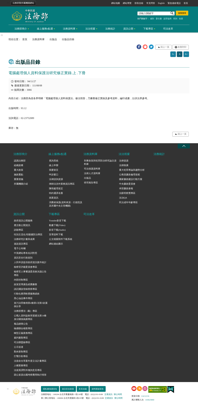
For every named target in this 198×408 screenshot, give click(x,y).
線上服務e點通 (45, 28)
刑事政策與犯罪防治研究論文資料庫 (100, 162)
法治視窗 (90, 28)
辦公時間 (118, 394)
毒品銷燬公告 (21, 324)
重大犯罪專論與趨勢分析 (132, 170)
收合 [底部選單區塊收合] (184, 146)
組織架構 (18, 165)
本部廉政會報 (126, 188)
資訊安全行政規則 (23, 257)
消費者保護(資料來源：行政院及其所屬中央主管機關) (65, 204)
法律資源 (123, 160)
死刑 (175, 18)
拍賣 (181, 18)
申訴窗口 (53, 174)
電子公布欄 (20, 248)
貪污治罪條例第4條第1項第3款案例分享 (31, 305)
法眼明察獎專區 (127, 193)
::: (8, 2)
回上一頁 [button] (165, 47)
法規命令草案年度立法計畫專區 (30, 361)
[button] (139, 46)
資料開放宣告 (98, 389)
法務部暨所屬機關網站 (23, 3)
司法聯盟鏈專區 (22, 342)
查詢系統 (53, 160)
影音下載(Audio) (57, 230)
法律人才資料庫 (92, 173)
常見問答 (150, 3)
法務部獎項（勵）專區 (25, 311)
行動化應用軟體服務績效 (26, 293)
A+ (186, 54)
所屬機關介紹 (21, 184)
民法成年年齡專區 (128, 202)
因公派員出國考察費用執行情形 (30, 375)
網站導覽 (127, 3)
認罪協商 (168, 18)
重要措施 (18, 179)
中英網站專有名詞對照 (25, 253)
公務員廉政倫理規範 (129, 174)
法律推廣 (123, 165)
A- (173, 54)
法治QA (123, 198)
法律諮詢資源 (56, 179)
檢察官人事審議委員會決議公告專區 (30, 273)
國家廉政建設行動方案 (130, 179)
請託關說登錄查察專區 (25, 289)
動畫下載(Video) (57, 225)
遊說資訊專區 (21, 244)
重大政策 (18, 170)
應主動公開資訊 (22, 225)
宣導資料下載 (56, 234)
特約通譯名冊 (56, 193)
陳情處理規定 (56, 188)
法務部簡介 (21, 28)
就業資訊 (53, 198)
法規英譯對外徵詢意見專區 (28, 370)
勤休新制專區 (21, 351)
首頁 (186, 3)
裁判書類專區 (21, 337)
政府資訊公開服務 (23, 220)
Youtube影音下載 (57, 220)
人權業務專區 (21, 365)
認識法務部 (20, 160)
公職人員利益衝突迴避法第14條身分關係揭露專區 (30, 317)
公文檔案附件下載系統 (60, 239)
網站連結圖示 (56, 244)
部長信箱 (139, 3)
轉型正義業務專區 (23, 333)
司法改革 (168, 28)
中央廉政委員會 (127, 184)
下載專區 (148, 28)
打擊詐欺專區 (21, 356)
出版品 (53, 39)
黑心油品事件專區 (23, 298)
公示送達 (18, 347)
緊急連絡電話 (174, 3)
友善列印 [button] (182, 47)
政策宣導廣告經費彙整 (25, 284)
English (161, 3)
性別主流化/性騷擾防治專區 (28, 234)
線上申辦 (53, 165)
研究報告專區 (91, 182)
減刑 (152, 18)
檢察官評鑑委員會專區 (25, 267)
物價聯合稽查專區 (23, 328)
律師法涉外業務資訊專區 (62, 184)
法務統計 (110, 28)
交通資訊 (108, 394)
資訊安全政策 (68, 389)
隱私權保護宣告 (50, 389)
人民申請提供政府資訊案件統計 (30, 262)
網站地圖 (115, 3)
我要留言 (53, 170)
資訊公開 (128, 28)
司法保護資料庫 (92, 168)
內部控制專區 (21, 280)
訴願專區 (18, 230)
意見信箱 (83, 389)
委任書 (159, 18)
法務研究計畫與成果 (24, 239)
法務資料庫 (69, 28)
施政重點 (18, 174)
